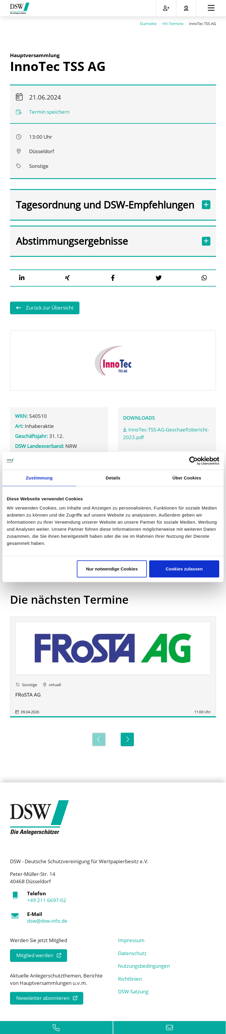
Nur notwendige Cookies (112, 568)
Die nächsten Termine (69, 598)
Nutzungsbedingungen (144, 965)
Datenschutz (132, 952)
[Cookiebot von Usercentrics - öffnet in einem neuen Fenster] (193, 460)
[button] (21, 277)
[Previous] (98, 739)
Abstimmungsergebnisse (106, 240)
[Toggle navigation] (211, 8)
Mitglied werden (34, 955)
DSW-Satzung (133, 991)
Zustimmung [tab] (39, 477)
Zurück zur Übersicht (49, 307)
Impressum (131, 940)
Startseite (148, 23)
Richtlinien (130, 978)
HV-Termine (172, 23)
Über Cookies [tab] (186, 477)
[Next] (127, 739)
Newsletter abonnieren (42, 997)
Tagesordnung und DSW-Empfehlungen (106, 204)
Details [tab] (113, 477)
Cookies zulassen (184, 568)
